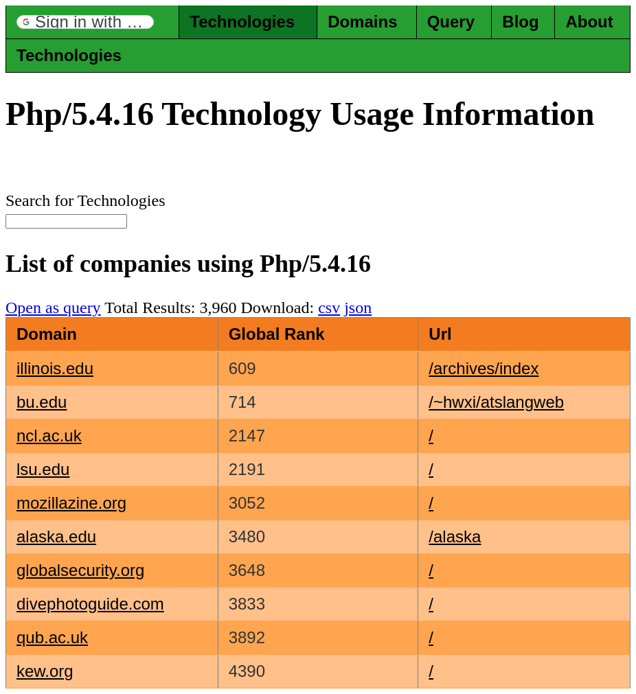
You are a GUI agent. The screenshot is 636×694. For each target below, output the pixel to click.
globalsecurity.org (80, 570)
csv (329, 307)
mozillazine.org (71, 503)
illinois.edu (54, 368)
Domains (362, 21)
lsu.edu (42, 469)
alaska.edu (56, 536)
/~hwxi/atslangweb (496, 402)
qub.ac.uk (52, 637)
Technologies (242, 21)
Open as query (53, 307)
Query (451, 21)
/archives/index (483, 368)
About (589, 21)
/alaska (455, 536)
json (358, 307)
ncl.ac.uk (49, 435)
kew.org (44, 671)
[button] (85, 22)
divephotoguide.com (90, 603)
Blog (520, 21)
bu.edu (41, 402)
